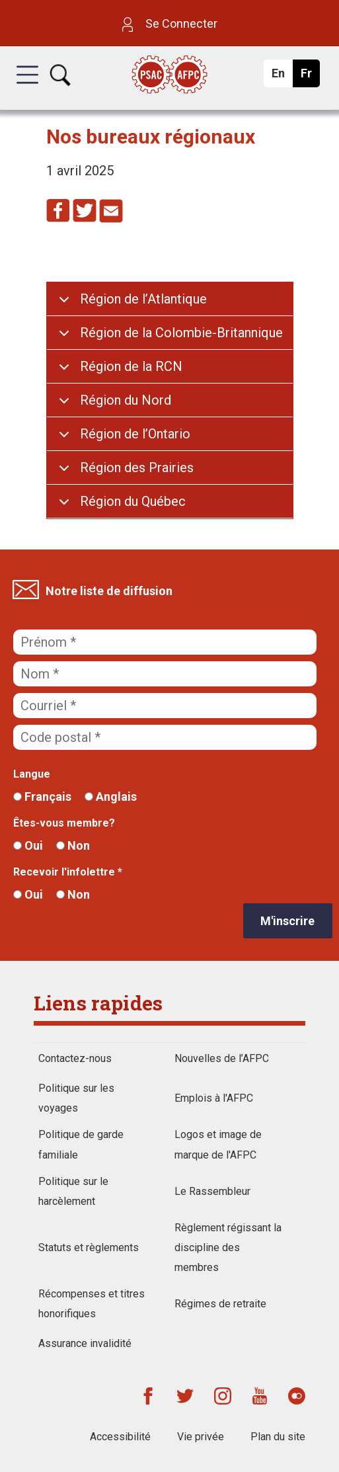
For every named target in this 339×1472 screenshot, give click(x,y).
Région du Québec (133, 501)
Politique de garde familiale (81, 1144)
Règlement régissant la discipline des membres (228, 1247)
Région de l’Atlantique (143, 299)
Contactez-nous (75, 1058)
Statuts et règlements (88, 1247)
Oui (28, 845)
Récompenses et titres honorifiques (91, 1304)
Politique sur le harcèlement (73, 1191)
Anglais (111, 796)
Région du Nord (125, 400)
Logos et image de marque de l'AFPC (218, 1144)
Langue (31, 774)
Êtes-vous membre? (64, 823)
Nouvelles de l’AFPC (221, 1058)
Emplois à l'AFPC (213, 1098)
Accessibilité (120, 1436)
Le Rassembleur (212, 1191)
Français (42, 796)
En (282, 76)
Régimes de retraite (220, 1303)
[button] (27, 87)
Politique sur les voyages (76, 1098)
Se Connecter (169, 23)
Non (73, 845)
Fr (310, 76)
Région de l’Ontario (135, 434)
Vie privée (200, 1436)
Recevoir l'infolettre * (67, 872)
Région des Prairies (137, 467)
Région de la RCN (131, 366)
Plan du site (277, 1436)
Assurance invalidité (85, 1343)
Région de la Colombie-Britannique (181, 333)
